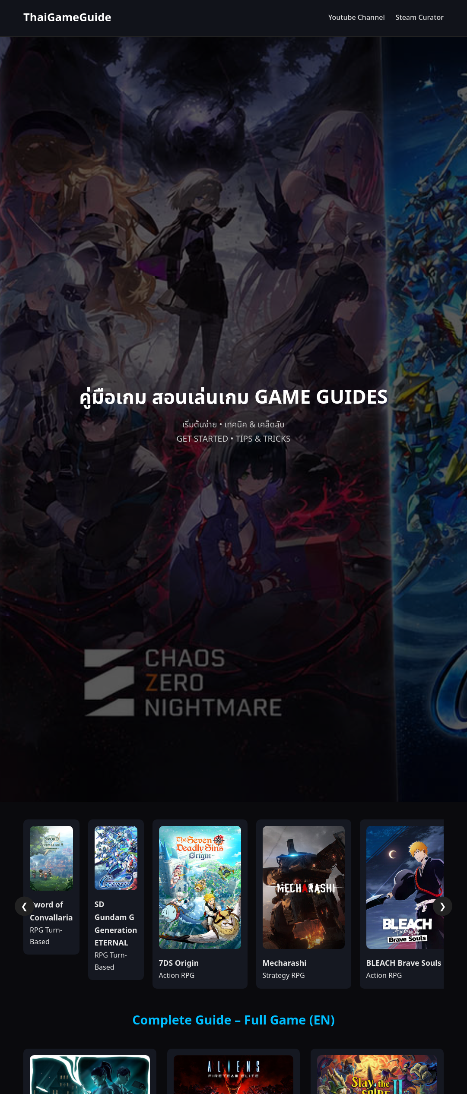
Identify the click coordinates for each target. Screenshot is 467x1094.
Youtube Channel (356, 18)
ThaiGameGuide (67, 17)
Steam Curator (420, 18)
